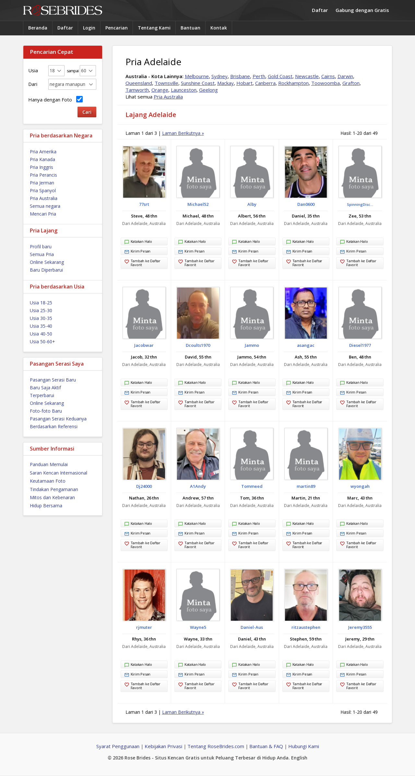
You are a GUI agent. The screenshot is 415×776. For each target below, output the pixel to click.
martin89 (306, 486)
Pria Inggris (41, 167)
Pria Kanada (42, 159)
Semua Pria (42, 254)
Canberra (265, 83)
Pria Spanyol (43, 190)
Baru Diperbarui (46, 270)
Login (89, 28)
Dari (32, 84)
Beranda (37, 28)
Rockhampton (293, 83)
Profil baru (41, 246)
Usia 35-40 (41, 326)
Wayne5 (198, 627)
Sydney (219, 76)
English (299, 758)
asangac (305, 345)
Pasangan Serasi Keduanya (58, 419)
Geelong (208, 90)
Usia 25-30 (41, 310)
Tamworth (137, 90)
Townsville (166, 83)
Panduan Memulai (49, 464)
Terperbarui (42, 395)
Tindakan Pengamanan (54, 489)
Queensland (138, 83)
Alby (251, 204)
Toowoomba (325, 83)
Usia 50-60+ (42, 341)
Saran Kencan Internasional (58, 473)
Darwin (345, 76)
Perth (259, 76)
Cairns (328, 76)
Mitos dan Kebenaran (52, 497)
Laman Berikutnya (183, 133)
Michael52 (197, 204)
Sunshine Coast (198, 83)
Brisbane (240, 76)
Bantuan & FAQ (266, 746)
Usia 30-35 (41, 318)
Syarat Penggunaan (117, 746)
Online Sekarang (47, 262)
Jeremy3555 (360, 627)
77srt (144, 204)
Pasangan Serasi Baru (53, 380)
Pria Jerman (42, 183)
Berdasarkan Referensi (53, 426)
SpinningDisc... (360, 204)
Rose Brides (62, 10)
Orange (159, 90)
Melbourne (197, 76)
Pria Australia (43, 198)
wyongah (360, 486)
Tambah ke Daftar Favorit (142, 262)
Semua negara (45, 206)
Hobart (244, 83)
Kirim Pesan (137, 252)
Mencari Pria (43, 214)
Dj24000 (144, 486)
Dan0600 (305, 204)
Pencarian (116, 28)
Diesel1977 (360, 345)
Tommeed (252, 486)
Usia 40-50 (41, 334)
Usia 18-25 (41, 303)
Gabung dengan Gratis (362, 10)
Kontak (218, 28)
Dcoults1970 (198, 345)
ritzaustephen (305, 627)
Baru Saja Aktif (45, 387)
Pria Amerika (43, 151)
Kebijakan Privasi (163, 746)
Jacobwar (144, 345)
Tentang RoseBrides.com (215, 746)
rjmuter (144, 627)
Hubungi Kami (303, 746)
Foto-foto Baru (46, 411)
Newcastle (307, 76)
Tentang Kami (154, 28)
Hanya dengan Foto (55, 99)
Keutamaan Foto (47, 481)
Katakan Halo (138, 242)
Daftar (320, 10)
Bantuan (190, 28)
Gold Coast (280, 76)
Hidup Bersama (46, 505)
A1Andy (198, 486)
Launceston (183, 90)
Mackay (225, 83)
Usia (33, 70)
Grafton (351, 83)
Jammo (252, 345)
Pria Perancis (43, 175)
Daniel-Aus (252, 627)
